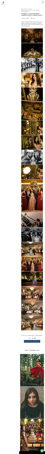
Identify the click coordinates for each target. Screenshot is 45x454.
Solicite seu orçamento (32, 341)
